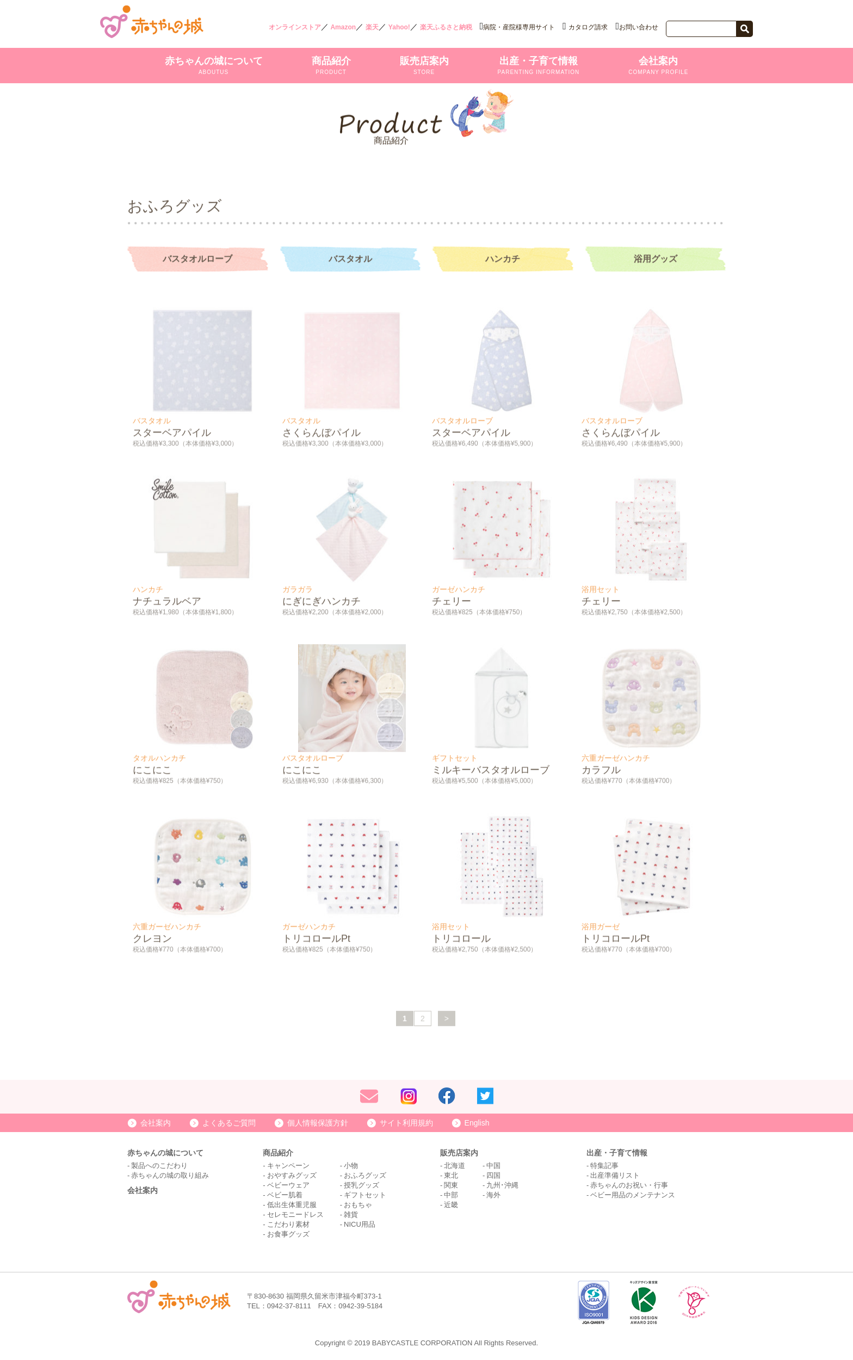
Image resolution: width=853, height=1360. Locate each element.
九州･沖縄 (502, 1185)
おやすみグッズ (292, 1175)
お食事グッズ (288, 1234)
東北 (451, 1175)
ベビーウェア (288, 1185)
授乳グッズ (361, 1185)
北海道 (454, 1165)
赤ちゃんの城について (214, 65)
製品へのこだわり (159, 1165)
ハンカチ (502, 260)
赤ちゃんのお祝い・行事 (629, 1185)
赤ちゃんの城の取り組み (170, 1175)
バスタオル (350, 260)
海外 (493, 1195)
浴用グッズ (655, 260)
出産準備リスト (615, 1175)
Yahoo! (399, 27)
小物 (351, 1165)
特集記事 (604, 1165)
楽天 (372, 27)
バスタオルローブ (197, 260)
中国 (493, 1165)
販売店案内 (424, 65)
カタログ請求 (588, 27)
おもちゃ (358, 1205)
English (477, 1122)
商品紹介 (331, 65)
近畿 (451, 1205)
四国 (493, 1175)
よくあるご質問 (229, 1122)
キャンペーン (288, 1165)
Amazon (343, 27)
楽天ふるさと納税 (446, 27)
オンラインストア (295, 27)
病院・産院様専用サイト (519, 27)
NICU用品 (359, 1224)
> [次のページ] (446, 1020)
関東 (451, 1185)
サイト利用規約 (406, 1122)
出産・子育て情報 (539, 65)
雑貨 (351, 1214)
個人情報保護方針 (317, 1122)
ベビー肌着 (284, 1195)
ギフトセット (365, 1195)
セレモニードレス (295, 1214)
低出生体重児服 (292, 1205)
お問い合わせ (638, 27)
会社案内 (658, 65)
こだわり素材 (288, 1224)
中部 (451, 1195)
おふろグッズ (365, 1175)
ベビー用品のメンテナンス (632, 1195)
